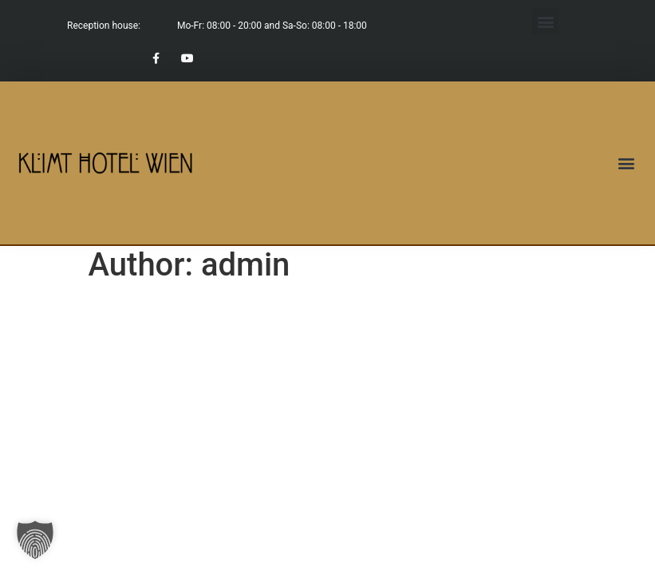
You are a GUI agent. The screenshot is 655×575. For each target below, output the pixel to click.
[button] (545, 21)
